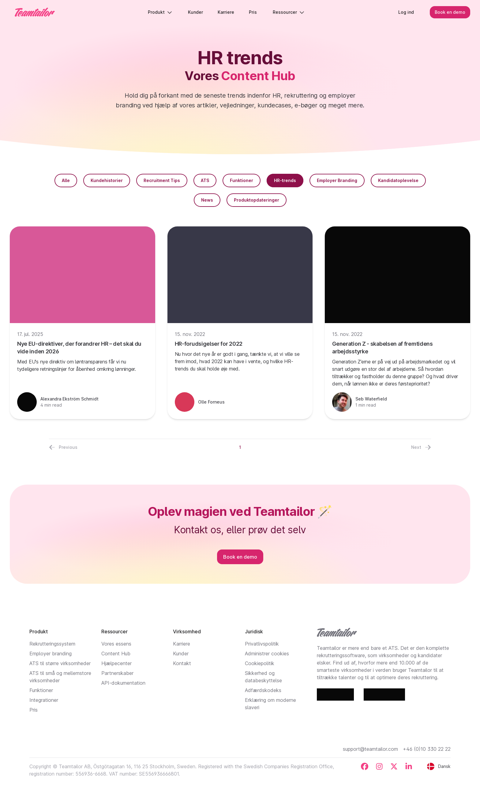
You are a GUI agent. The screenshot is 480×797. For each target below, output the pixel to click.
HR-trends (285, 180)
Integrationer (43, 700)
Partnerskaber (117, 673)
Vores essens (116, 644)
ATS (205, 180)
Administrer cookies (267, 653)
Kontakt (182, 663)
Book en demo (450, 12)
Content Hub (115, 653)
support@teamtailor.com (370, 749)
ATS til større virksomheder (60, 663)
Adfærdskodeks (263, 690)
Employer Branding (337, 180)
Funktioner (241, 180)
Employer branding (50, 653)
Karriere (181, 644)
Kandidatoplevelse (398, 180)
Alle (66, 180)
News (207, 200)
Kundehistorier (107, 180)
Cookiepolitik (259, 663)
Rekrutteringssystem (52, 644)
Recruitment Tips (162, 180)
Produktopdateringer (256, 200)
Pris (33, 710)
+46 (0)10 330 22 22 (427, 749)
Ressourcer (288, 12)
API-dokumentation (123, 683)
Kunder (181, 653)
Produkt (160, 12)
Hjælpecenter (116, 663)
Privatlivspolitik (262, 644)
